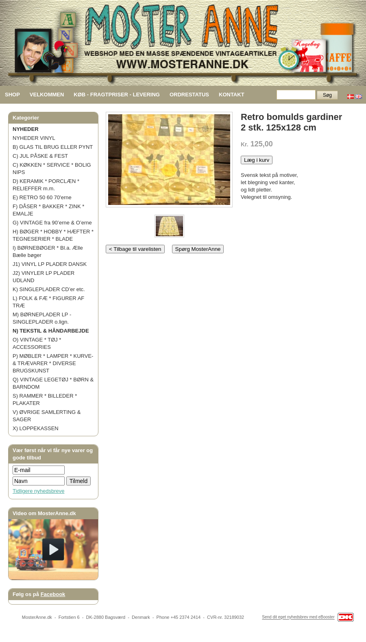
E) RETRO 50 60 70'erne (42, 197)
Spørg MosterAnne (198, 249)
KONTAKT (231, 94)
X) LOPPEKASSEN (36, 428)
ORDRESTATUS (189, 94)
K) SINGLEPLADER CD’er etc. (49, 289)
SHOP (12, 94)
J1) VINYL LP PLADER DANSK (50, 264)
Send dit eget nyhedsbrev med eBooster (298, 617)
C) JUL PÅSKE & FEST (40, 156)
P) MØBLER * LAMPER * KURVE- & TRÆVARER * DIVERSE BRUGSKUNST (53, 363)
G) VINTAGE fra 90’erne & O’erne (52, 223)
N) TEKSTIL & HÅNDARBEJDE (51, 331)
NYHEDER (26, 129)
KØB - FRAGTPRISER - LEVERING (117, 94)
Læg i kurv (256, 160)
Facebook (53, 594)
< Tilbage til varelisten (135, 249)
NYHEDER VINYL (34, 138)
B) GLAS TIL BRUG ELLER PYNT (53, 147)
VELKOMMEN (47, 94)
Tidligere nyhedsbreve (38, 491)
